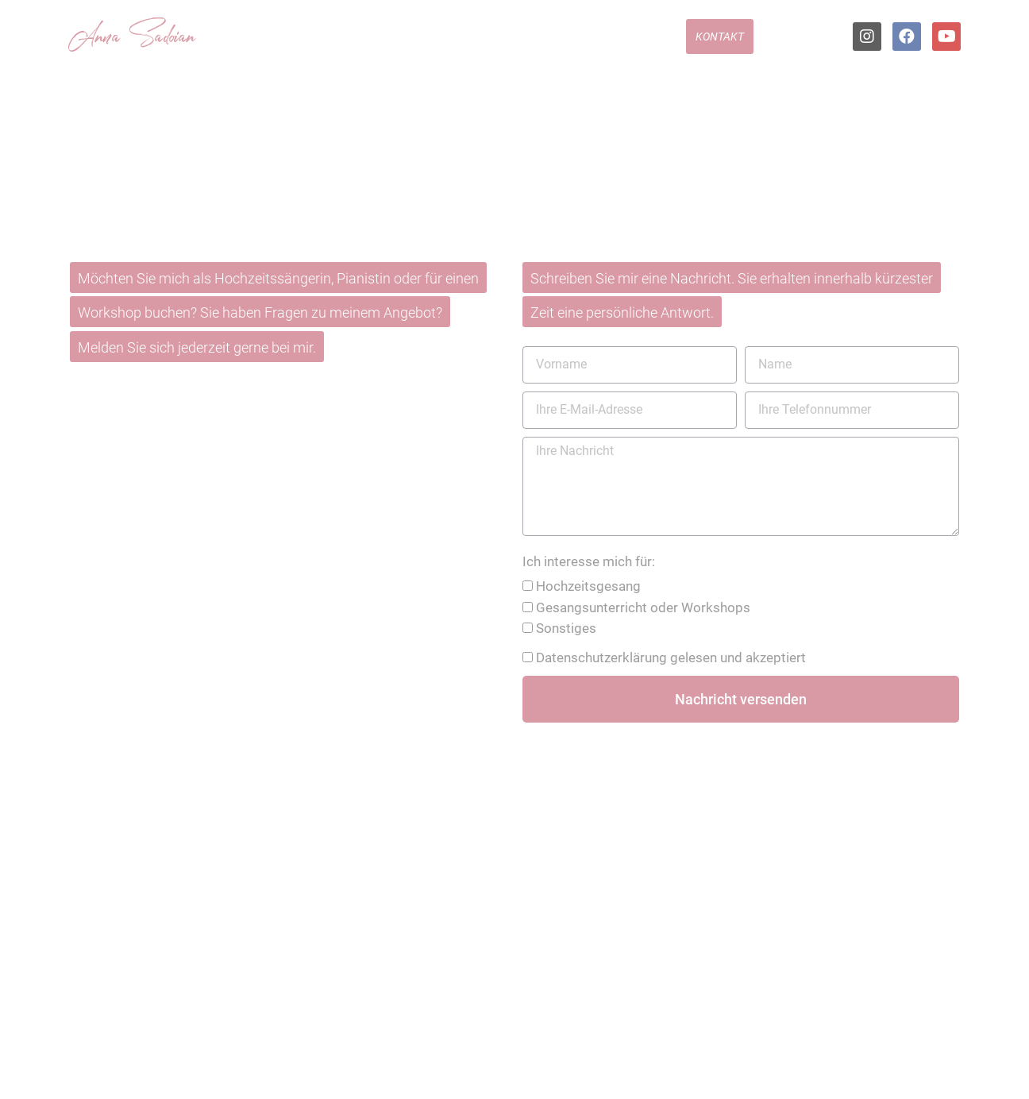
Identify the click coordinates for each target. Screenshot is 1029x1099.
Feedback (645, 43)
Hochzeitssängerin (368, 43)
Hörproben (563, 43)
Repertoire (477, 43)
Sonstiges (566, 628)
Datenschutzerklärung (601, 657)
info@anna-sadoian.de (214, 549)
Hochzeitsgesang (588, 586)
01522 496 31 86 (196, 490)
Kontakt (720, 43)
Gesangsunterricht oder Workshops (643, 607)
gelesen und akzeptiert (671, 657)
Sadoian (154, 39)
